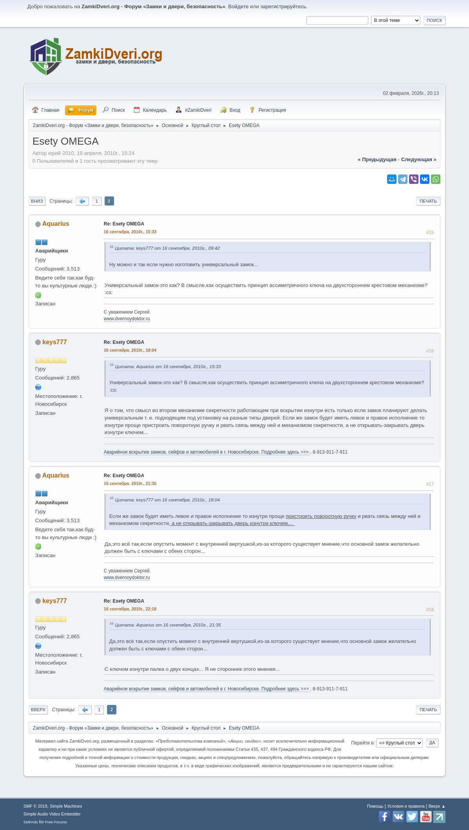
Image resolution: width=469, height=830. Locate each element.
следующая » (418, 159)
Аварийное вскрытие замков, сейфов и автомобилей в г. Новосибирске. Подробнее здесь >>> (207, 452)
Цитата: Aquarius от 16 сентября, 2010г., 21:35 (168, 624)
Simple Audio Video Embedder (52, 814)
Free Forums (56, 822)
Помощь (375, 806)
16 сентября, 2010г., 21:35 (130, 483)
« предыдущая (377, 159)
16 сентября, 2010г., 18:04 (130, 350)
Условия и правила (405, 806)
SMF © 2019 (35, 806)
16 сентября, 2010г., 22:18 (130, 609)
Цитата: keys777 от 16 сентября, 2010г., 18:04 (167, 499)
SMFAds (31, 822)
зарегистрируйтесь (283, 6)
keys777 (54, 342)
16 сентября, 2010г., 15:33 (130, 231)
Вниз (37, 201)
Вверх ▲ (436, 806)
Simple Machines (66, 806)
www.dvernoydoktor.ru (127, 318)
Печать (428, 201)
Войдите (238, 6)
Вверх (38, 709)
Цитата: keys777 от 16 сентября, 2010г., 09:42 (167, 248)
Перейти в (362, 742)
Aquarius (55, 223)
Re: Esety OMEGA (124, 224)
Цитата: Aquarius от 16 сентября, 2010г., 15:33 (168, 366)
